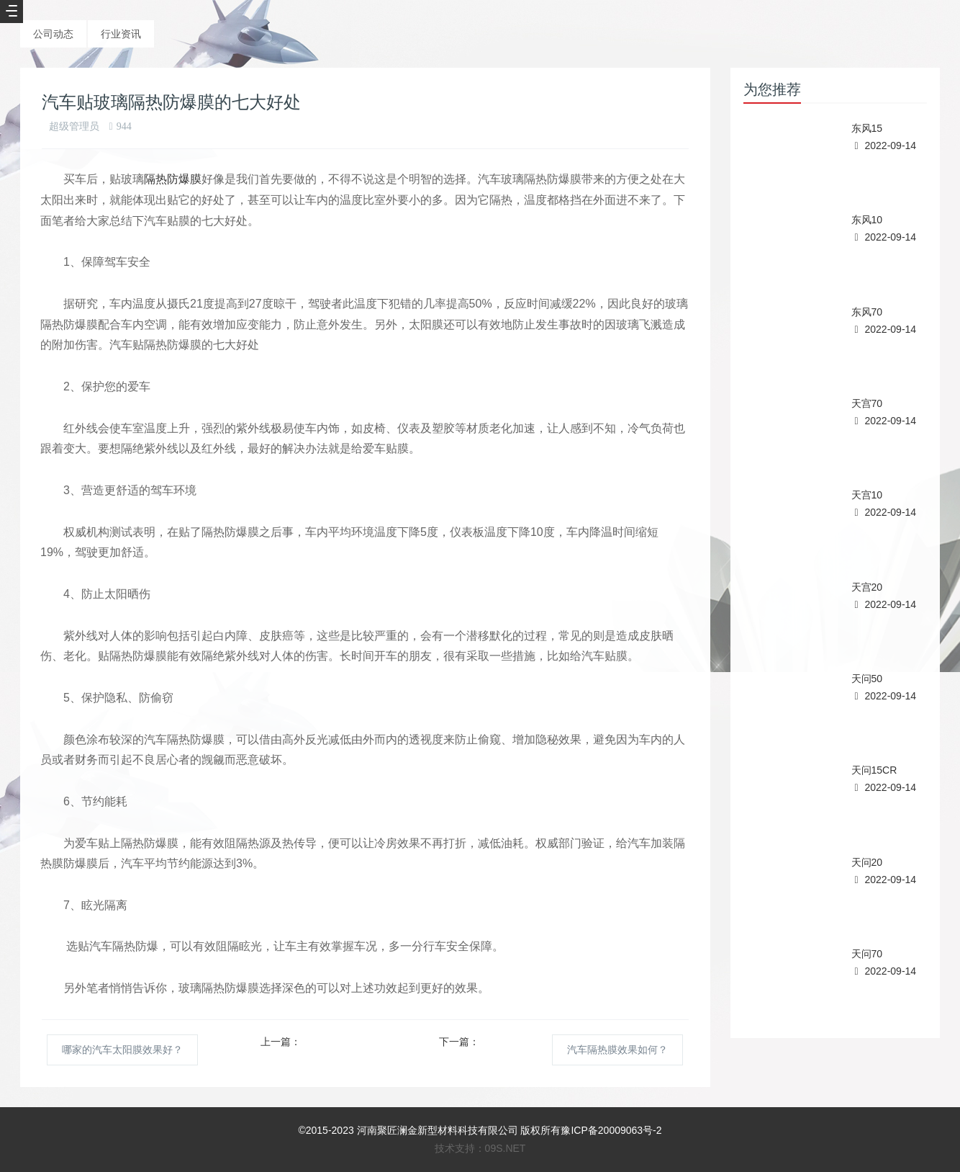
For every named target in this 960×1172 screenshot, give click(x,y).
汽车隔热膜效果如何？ (617, 1049)
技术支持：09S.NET (480, 1148)
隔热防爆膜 (172, 179)
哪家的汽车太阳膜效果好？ (122, 1049)
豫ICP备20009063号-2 (611, 1130)
